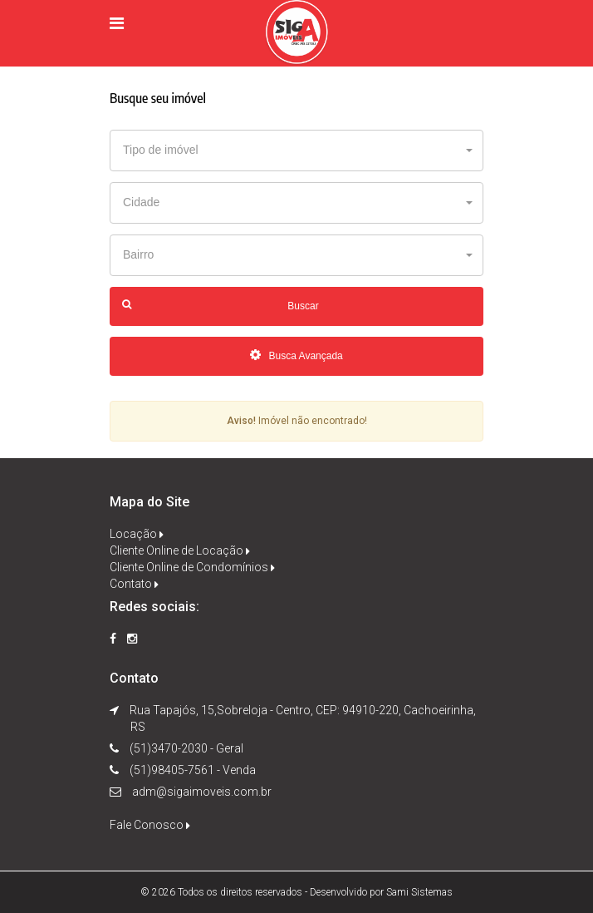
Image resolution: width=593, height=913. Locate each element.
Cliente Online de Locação (180, 550)
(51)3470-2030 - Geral (185, 748)
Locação (137, 533)
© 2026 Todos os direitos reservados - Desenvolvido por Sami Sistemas (296, 892)
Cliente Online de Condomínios (192, 567)
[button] (296, 150)
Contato (134, 583)
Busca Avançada (296, 356)
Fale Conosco (150, 825)
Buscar (220, 305)
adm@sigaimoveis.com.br (202, 791)
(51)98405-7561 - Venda (191, 770)
